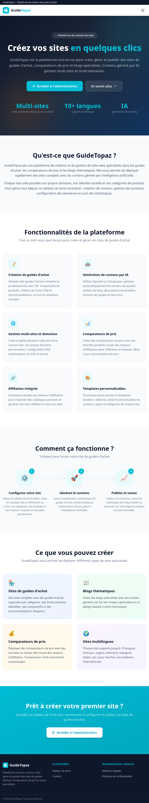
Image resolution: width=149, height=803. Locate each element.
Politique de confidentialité (117, 776)
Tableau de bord (61, 770)
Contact (56, 776)
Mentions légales (111, 770)
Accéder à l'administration (54, 86)
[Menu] (142, 10)
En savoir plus (104, 86)
